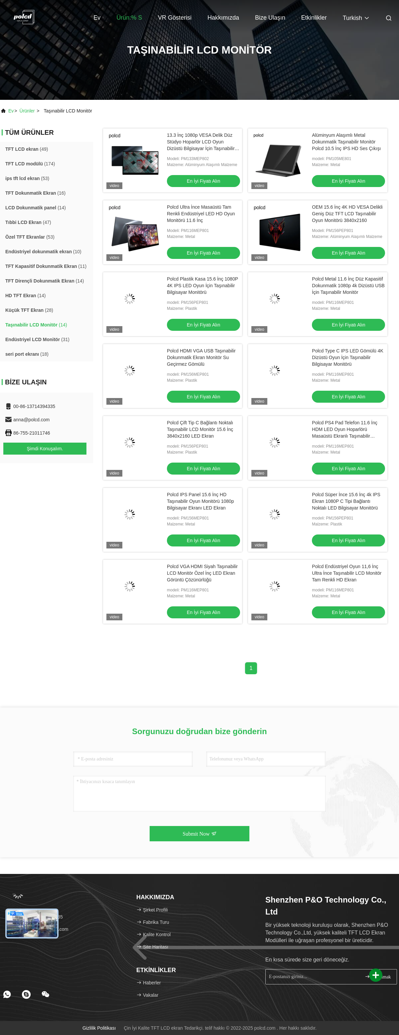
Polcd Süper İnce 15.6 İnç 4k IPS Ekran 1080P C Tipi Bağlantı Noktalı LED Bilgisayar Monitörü (346, 501)
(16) (35, 193)
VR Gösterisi (175, 17)
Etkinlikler (314, 17)
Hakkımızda (223, 17)
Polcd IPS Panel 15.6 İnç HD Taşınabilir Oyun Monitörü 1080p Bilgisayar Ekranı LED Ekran (200, 501)
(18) (27, 354)
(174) (30, 163)
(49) (26, 149)
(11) (45, 266)
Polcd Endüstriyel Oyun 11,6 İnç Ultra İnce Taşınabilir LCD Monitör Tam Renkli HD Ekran (346, 573)
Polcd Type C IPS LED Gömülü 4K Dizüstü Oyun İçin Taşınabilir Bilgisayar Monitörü (347, 357)
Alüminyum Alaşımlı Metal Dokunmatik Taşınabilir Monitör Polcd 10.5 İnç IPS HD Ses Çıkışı (346, 141)
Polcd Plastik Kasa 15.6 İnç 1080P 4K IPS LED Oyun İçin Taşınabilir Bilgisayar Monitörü (202, 285)
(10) (43, 251)
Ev (96, 17)
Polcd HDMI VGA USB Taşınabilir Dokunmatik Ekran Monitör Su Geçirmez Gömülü (201, 357)
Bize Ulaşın (270, 17)
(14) (35, 207)
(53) (27, 178)
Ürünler (27, 110)
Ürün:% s (129, 17)
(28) (29, 310)
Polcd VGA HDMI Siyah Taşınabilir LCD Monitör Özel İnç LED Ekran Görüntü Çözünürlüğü (202, 573)
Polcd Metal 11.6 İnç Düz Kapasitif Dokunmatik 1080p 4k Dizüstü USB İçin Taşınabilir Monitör (348, 285)
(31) (37, 339)
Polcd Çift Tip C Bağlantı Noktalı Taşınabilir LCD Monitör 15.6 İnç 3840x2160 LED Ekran (200, 429)
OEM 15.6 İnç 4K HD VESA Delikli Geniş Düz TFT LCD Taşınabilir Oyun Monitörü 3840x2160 (347, 213)
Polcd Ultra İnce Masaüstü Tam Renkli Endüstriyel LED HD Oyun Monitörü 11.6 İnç (201, 213)
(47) (28, 222)
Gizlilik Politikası (99, 1028)
